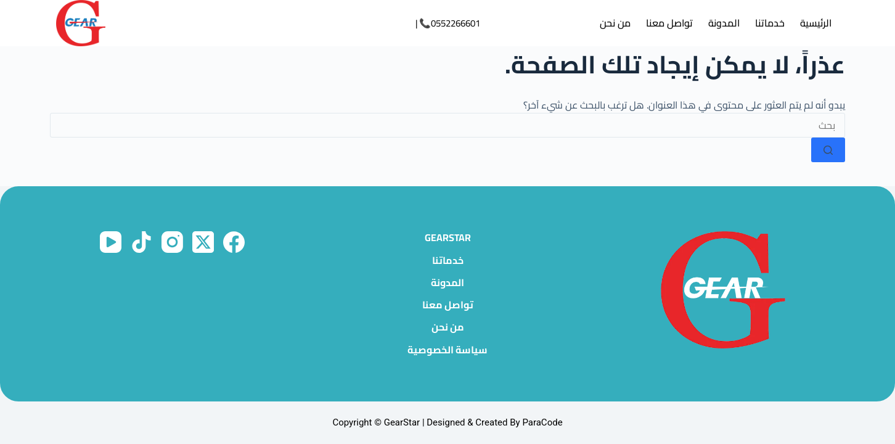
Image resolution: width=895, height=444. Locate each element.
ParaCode (542, 422)
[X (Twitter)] (203, 242)
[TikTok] (141, 242)
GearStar (448, 237)
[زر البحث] (828, 150)
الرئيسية (816, 23)
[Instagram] (172, 242)
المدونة (724, 23)
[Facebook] (234, 242)
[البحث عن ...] (447, 125)
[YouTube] (110, 242)
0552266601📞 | (447, 23)
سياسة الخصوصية (447, 349)
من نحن (615, 23)
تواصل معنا (669, 23)
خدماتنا (770, 23)
